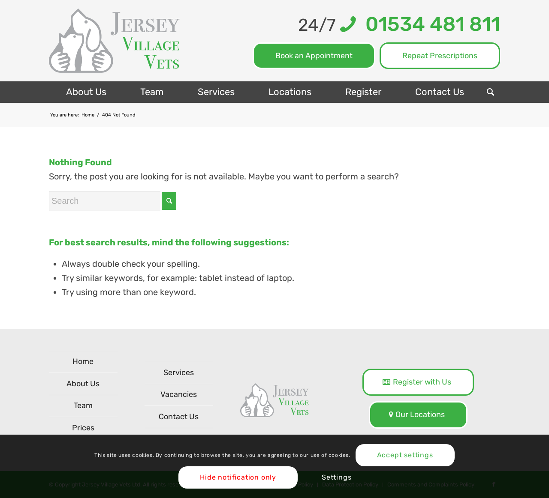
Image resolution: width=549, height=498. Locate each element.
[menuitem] (86, 92)
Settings (336, 477)
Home (83, 361)
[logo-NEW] (114, 40)
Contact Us (179, 416)
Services (178, 372)
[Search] (490, 92)
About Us (83, 383)
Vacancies (178, 394)
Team (83, 405)
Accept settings (405, 455)
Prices (83, 427)
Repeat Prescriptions (439, 55)
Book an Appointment (314, 55)
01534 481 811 (428, 24)
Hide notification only (238, 477)
